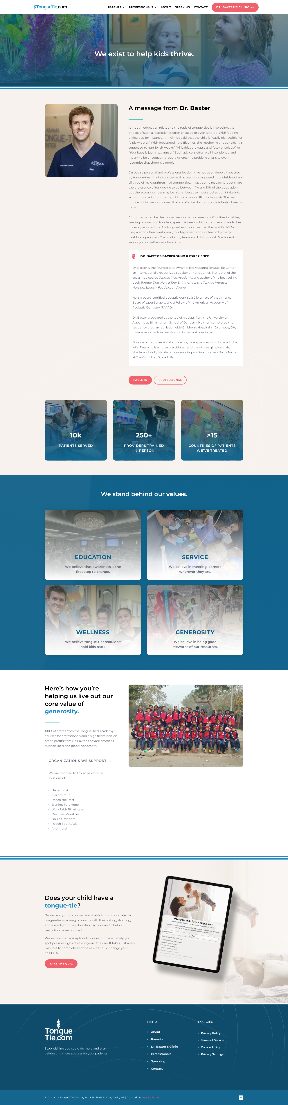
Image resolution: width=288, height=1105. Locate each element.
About (166, 7)
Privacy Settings (212, 1054)
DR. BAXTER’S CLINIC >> (235, 7)
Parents (114, 7)
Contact (201, 7)
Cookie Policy (210, 1047)
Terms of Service (212, 1040)
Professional (170, 380)
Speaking (182, 7)
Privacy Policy (211, 1033)
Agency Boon (150, 1097)
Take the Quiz (61, 963)
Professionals (141, 7)
